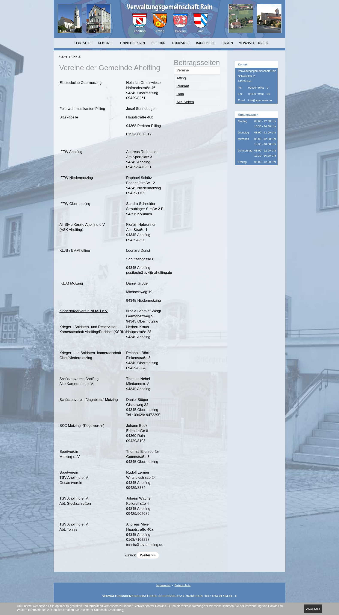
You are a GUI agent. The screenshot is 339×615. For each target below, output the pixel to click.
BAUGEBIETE (205, 43)
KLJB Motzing (72, 283)
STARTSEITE (83, 43)
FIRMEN (227, 43)
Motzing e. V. (69, 457)
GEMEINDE (106, 43)
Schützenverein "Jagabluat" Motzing (88, 400)
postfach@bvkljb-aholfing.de (149, 273)
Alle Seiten (185, 102)
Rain (180, 94)
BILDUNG (158, 43)
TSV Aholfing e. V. (74, 478)
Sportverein (69, 452)
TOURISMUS (181, 43)
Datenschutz (183, 585)
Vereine (183, 70)
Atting (181, 78)
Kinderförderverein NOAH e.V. (83, 311)
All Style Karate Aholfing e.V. (82, 225)
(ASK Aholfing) (71, 230)
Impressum (163, 585)
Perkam (183, 86)
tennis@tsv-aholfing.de (144, 545)
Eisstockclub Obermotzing (80, 83)
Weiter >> (148, 555)
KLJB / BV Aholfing (74, 250)
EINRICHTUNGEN (132, 43)
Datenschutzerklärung (108, 610)
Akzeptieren (313, 608)
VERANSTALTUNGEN (254, 43)
